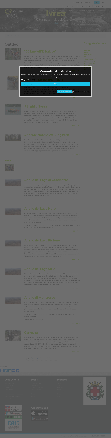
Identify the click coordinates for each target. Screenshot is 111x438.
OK (55, 84)
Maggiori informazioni (28, 80)
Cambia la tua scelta (64, 92)
